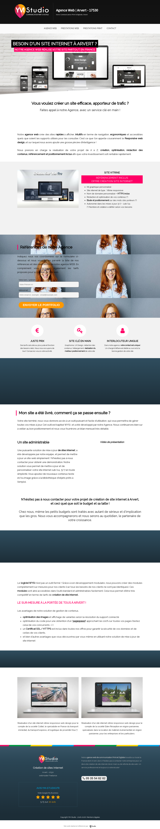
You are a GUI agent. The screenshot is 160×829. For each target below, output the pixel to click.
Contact (111, 28)
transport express (39, 730)
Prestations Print (92, 28)
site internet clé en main (107, 764)
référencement (36, 154)
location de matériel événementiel (116, 730)
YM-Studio (72, 817)
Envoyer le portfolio (41, 305)
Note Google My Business (48, 793)
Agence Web (50, 28)
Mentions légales (93, 817)
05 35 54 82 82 (94, 778)
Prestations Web (70, 28)
